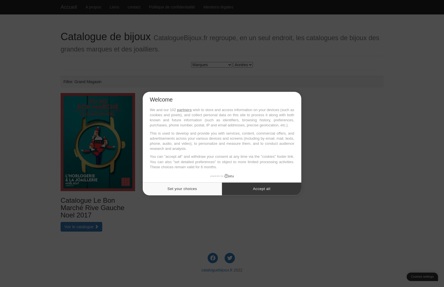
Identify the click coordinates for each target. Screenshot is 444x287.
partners (184, 110)
